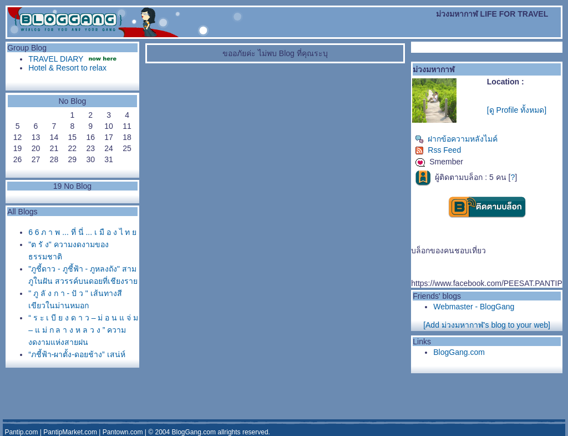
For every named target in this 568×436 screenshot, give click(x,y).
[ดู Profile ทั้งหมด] (516, 110)
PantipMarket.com (70, 432)
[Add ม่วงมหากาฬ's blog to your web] (486, 324)
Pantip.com (21, 432)
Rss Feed (438, 150)
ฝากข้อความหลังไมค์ (456, 138)
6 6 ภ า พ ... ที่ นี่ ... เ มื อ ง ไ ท (82, 232)
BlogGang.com (459, 352)
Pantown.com (123, 432)
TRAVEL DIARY (55, 58)
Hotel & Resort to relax (67, 67)
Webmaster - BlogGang (473, 306)
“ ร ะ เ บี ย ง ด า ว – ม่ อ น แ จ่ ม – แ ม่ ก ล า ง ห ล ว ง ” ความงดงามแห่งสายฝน (83, 330)
